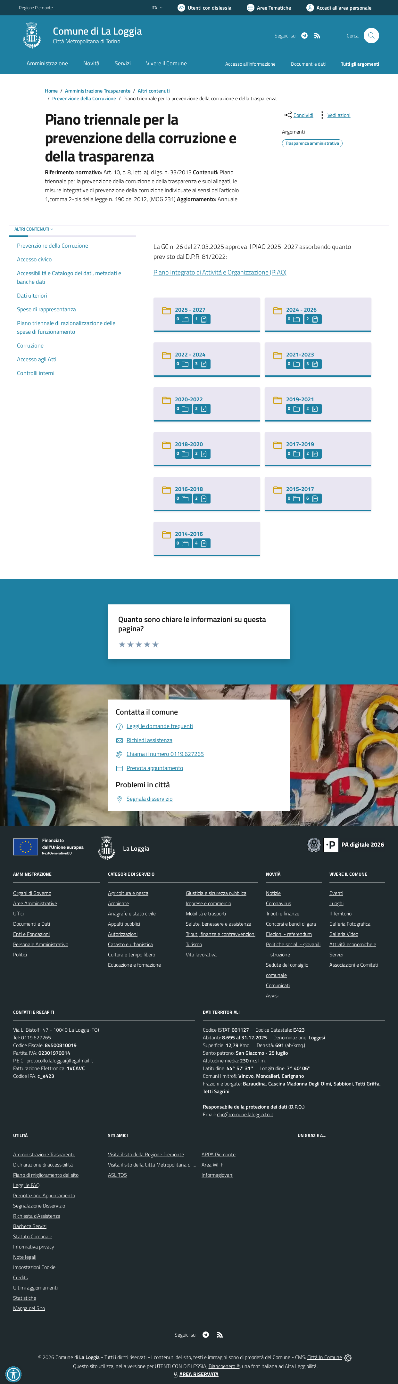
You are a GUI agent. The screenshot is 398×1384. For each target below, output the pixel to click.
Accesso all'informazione (250, 64)
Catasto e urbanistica (130, 944)
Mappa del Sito (29, 1308)
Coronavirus (278, 903)
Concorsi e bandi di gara (291, 924)
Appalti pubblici (124, 924)
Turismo (194, 944)
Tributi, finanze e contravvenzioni (220, 934)
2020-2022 (189, 399)
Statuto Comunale (32, 1236)
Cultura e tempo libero (131, 954)
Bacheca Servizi (29, 1226)
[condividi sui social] (298, 115)
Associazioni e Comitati (353, 965)
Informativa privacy (33, 1246)
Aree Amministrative (35, 903)
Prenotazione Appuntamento (44, 1195)
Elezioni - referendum (289, 934)
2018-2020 (189, 444)
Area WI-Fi (213, 1164)
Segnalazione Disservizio (39, 1205)
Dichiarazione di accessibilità (43, 1164)
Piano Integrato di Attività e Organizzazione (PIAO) (219, 272)
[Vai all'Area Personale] (339, 7)
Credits (20, 1277)
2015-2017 (300, 489)
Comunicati (278, 985)
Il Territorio (340, 913)
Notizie (273, 893)
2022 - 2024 (190, 354)
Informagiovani (217, 1175)
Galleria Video (343, 934)
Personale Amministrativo (40, 944)
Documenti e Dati (31, 924)
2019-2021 (300, 399)
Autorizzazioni (122, 934)
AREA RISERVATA (195, 1374)
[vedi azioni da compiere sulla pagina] (334, 115)
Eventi (336, 893)
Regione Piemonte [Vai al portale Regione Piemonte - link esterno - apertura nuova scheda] (36, 7)
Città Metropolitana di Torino (86, 41)
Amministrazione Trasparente (97, 90)
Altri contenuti (154, 90)
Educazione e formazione (134, 965)
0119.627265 (36, 1037)
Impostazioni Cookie (34, 1267)
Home (51, 90)
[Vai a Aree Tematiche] (269, 7)
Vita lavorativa (201, 954)
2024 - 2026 (301, 309)
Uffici (18, 913)
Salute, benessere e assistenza (218, 924)
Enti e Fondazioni (31, 934)
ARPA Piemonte (219, 1154)
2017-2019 (300, 444)
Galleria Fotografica (349, 924)
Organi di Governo (32, 893)
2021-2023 (300, 354)
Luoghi (336, 903)
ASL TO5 (117, 1175)
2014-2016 (189, 533)
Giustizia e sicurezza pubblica (216, 893)
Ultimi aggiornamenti (35, 1287)
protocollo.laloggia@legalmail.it (60, 1060)
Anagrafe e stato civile (132, 913)
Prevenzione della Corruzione (84, 98)
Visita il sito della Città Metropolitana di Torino (156, 1164)
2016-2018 (189, 489)
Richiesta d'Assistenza (36, 1216)
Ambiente (118, 903)
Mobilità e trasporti (206, 913)
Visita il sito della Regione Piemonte (146, 1154)
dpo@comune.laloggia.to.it (245, 1114)
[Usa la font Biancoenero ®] (204, 7)
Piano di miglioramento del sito (46, 1175)
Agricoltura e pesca (128, 893)
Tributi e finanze (282, 913)
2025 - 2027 (190, 309)
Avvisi (272, 995)
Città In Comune (324, 1357)
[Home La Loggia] (80, 35)
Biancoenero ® (224, 1366)
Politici (20, 954)
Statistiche (24, 1298)
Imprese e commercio (208, 903)
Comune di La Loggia (97, 31)
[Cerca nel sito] (371, 35)
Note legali (24, 1257)
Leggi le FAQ (26, 1185)
